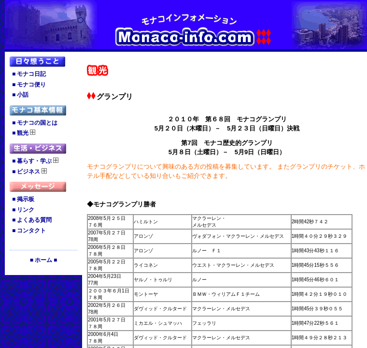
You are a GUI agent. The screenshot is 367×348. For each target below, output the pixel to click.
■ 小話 (20, 94)
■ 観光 (23, 133)
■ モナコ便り (29, 84)
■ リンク (23, 209)
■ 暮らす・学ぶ (35, 161)
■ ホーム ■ (43, 260)
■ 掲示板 (23, 199)
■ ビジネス (29, 171)
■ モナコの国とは (34, 122)
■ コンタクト (29, 230)
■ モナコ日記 (29, 74)
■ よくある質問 (32, 220)
